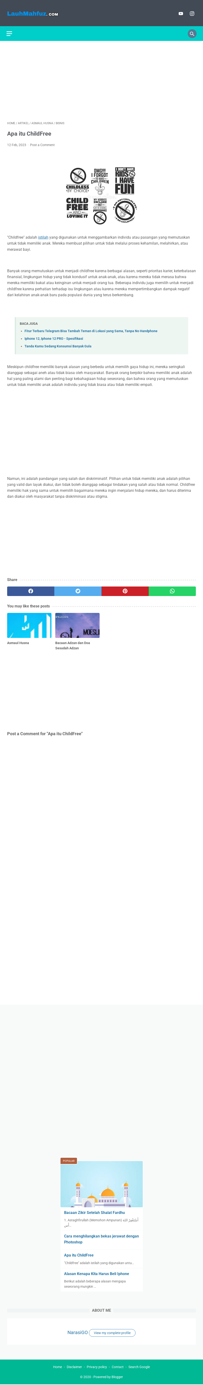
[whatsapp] (172, 589)
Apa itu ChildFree (79, 1255)
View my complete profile (112, 1332)
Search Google (139, 1367)
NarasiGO (77, 1332)
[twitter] (78, 589)
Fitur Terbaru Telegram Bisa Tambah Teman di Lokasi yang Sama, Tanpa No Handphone (91, 329)
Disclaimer (74, 1367)
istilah (43, 235)
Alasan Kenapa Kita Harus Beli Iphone (96, 1273)
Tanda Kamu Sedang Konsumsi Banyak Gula (58, 344)
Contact (118, 1367)
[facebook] (30, 589)
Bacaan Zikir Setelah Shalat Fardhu (94, 1212)
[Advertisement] (101, 78)
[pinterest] (125, 589)
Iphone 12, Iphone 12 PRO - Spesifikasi (54, 337)
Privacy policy (97, 1367)
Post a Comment (42, 143)
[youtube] (179, 12)
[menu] (10, 31)
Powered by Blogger (108, 1377)
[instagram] (191, 12)
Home (57, 1367)
